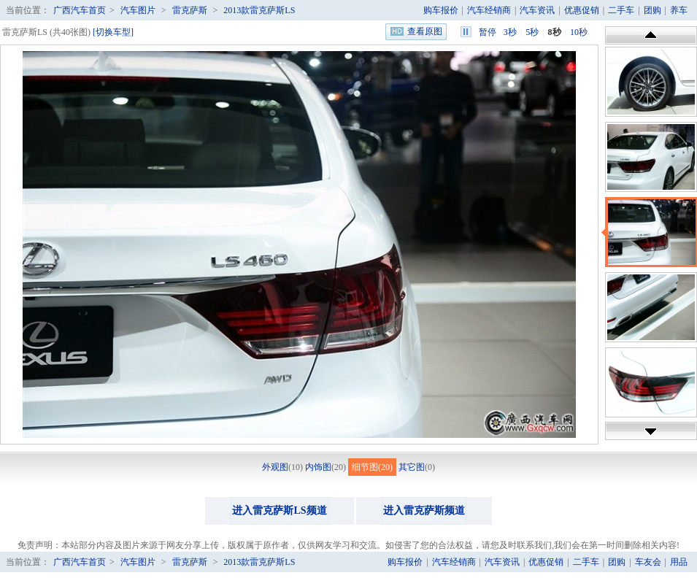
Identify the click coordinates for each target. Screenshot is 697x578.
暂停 (487, 32)
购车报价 (440, 10)
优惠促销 (581, 10)
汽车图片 (137, 10)
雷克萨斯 (189, 10)
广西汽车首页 (79, 10)
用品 (679, 562)
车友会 (648, 562)
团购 (652, 10)
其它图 (411, 467)
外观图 (275, 467)
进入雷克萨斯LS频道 (279, 510)
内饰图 (318, 467)
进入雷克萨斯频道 (424, 510)
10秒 (579, 32)
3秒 (510, 32)
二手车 (621, 10)
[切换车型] (113, 32)
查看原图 (424, 31)
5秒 (532, 32)
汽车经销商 (489, 10)
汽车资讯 (537, 10)
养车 (679, 10)
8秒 (554, 32)
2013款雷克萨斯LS (259, 10)
